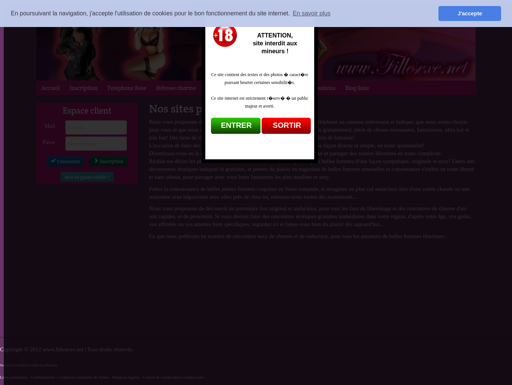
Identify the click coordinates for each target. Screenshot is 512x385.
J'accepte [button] (470, 13)
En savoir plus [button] (312, 13)
